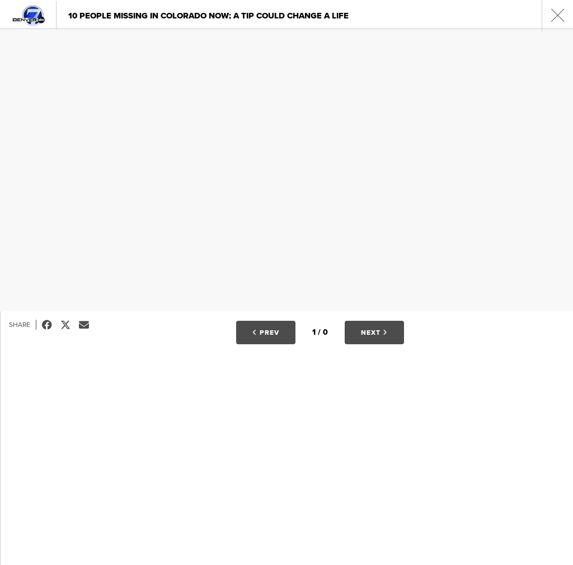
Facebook (51, 325)
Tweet (69, 325)
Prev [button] (265, 332)
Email (88, 325)
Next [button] (374, 332)
